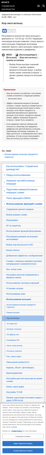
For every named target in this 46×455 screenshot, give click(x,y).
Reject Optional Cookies (23, 445)
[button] (43, 6)
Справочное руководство (8, 7)
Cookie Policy (17, 433)
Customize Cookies (22, 438)
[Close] (43, 408)
